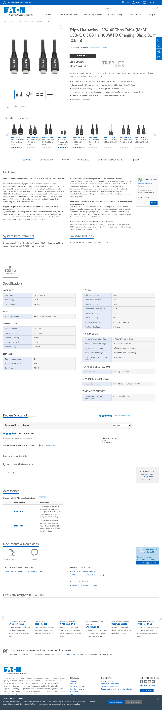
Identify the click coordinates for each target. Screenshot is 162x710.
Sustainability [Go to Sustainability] (75, 691)
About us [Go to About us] (73, 681)
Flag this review (51, 445)
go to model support (149, 563)
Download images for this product (85, 585)
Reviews (65, 159)
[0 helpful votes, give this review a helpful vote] (33, 445)
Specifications (45, 159)
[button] (7, 136)
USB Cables (29, 22)
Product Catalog (16, 22)
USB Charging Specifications (82, 571)
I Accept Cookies (115, 702)
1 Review (104, 47)
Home (5, 22)
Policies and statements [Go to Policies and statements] (110, 684)
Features (26, 159)
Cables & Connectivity (67, 14)
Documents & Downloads (109, 159)
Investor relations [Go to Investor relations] (77, 689)
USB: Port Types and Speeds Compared (87, 575)
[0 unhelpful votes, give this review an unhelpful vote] (40, 445)
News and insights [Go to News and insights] (77, 694)
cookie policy (75, 704)
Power (49, 14)
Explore (153, 203)
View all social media (148, 685)
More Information (133, 702)
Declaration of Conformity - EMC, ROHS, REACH (23, 571)
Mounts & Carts (135, 14)
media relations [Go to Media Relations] (107, 681)
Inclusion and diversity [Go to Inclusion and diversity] (78, 686)
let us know (65, 654)
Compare (42, 498)
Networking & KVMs (93, 14)
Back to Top (23, 456)
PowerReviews (34, 416)
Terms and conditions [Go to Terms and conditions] (109, 686)
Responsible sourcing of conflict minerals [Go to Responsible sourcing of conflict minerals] (116, 689)
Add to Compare (77, 61)
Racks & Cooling (115, 14)
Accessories (83, 159)
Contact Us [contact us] (147, 690)
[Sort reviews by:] (121, 425)
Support (152, 14)
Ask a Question (13, 473)
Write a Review (126, 415)
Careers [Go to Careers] (73, 684)
